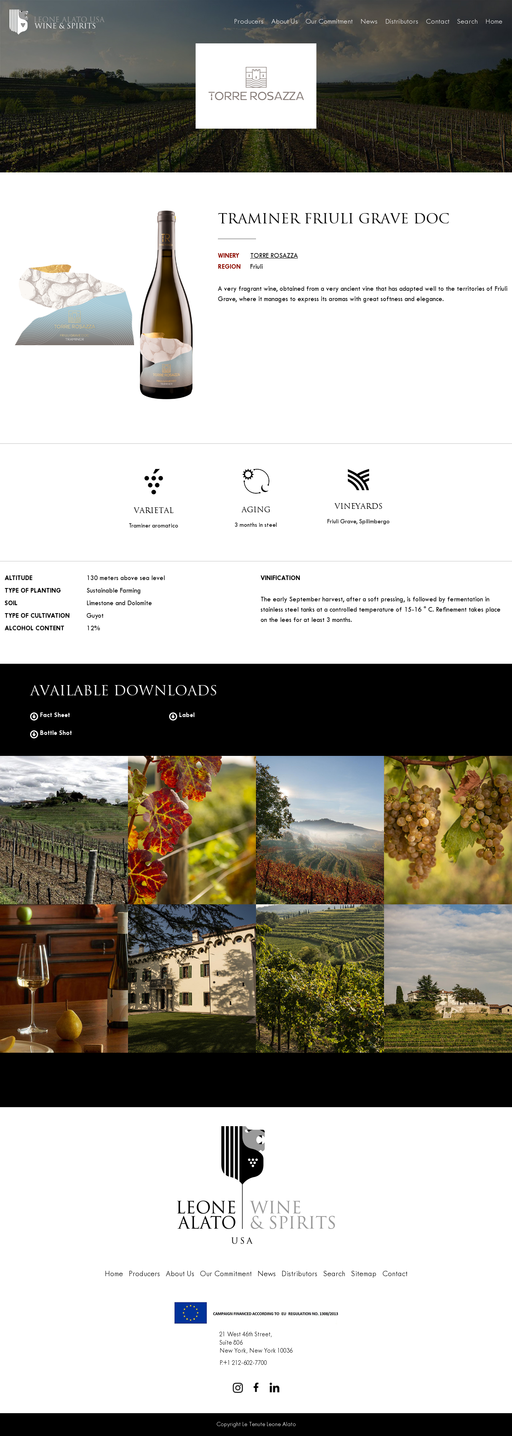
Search (467, 22)
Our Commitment (329, 22)
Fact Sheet (50, 715)
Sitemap (363, 1274)
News (369, 22)
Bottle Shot (51, 733)
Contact (438, 22)
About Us (284, 22)
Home (493, 22)
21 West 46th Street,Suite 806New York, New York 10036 (256, 1343)
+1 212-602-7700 (245, 1363)
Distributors (401, 22)
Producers (249, 22)
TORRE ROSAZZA (274, 256)
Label (182, 715)
